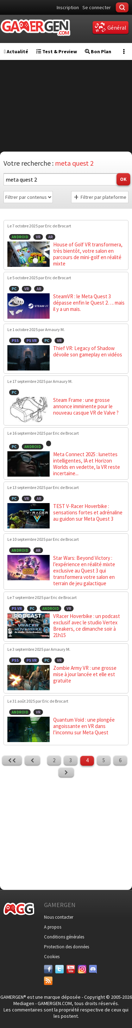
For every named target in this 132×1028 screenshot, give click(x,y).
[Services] (48, 981)
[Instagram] (82, 969)
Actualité (16, 51)
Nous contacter (58, 917)
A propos (52, 927)
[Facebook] (48, 969)
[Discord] (93, 969)
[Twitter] (59, 969)
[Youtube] (71, 969)
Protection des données (66, 947)
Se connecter (96, 7)
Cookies (51, 957)
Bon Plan (98, 51)
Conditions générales (64, 937)
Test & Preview (56, 51)
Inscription (68, 7)
